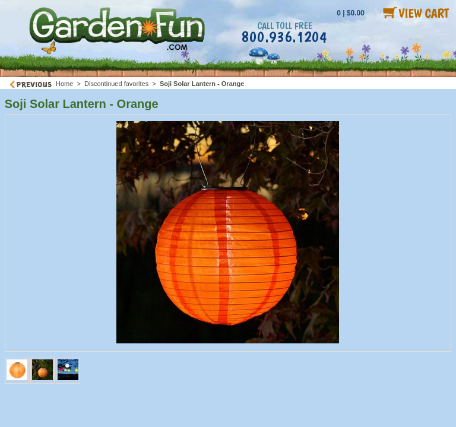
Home (64, 83)
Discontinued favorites (116, 83)
